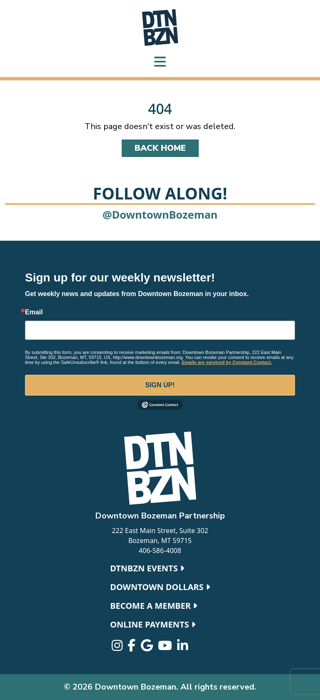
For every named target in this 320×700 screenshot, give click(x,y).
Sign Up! (160, 385)
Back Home (160, 148)
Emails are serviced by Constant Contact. (227, 362)
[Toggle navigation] (160, 62)
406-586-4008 (160, 550)
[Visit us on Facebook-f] (132, 647)
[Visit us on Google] (147, 647)
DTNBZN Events (147, 568)
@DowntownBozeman (160, 214)
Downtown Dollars (160, 587)
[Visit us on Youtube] (165, 647)
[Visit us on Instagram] (118, 647)
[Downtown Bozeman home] (160, 468)
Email (34, 312)
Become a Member (153, 605)
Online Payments (152, 624)
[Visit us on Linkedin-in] (182, 647)
